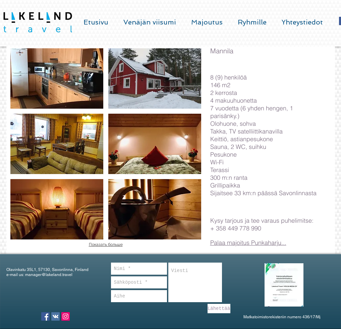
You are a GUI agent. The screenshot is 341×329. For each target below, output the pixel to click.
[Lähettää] (219, 308)
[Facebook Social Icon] (45, 316)
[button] (56, 78)
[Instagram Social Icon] (65, 316)
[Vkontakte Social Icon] (55, 316)
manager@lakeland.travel (48, 274)
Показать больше (106, 244)
